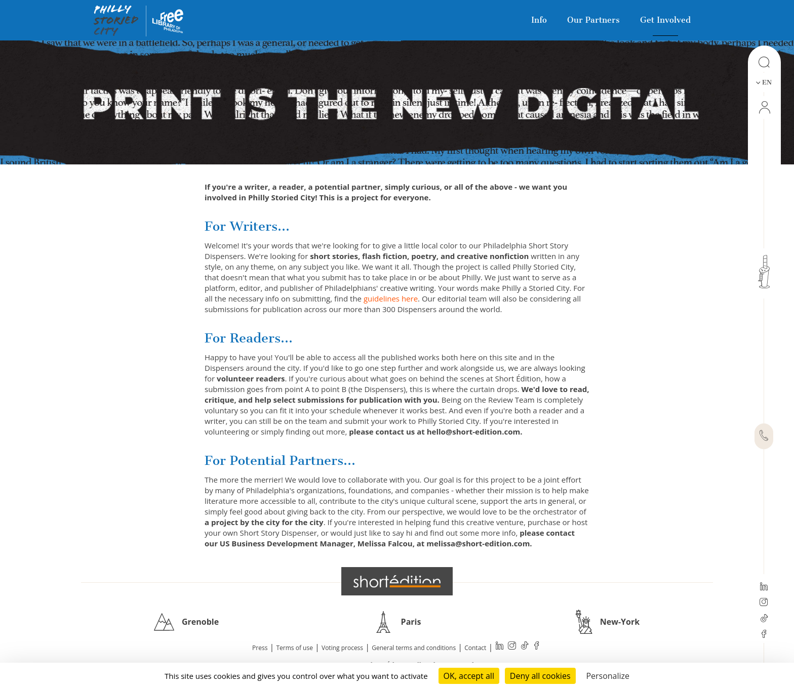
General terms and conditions (414, 647)
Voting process (342, 647)
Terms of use (294, 647)
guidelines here (391, 298)
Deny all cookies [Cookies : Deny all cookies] (540, 675)
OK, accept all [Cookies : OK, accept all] (469, 675)
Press (259, 647)
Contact (475, 647)
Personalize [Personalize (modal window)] (607, 675)
